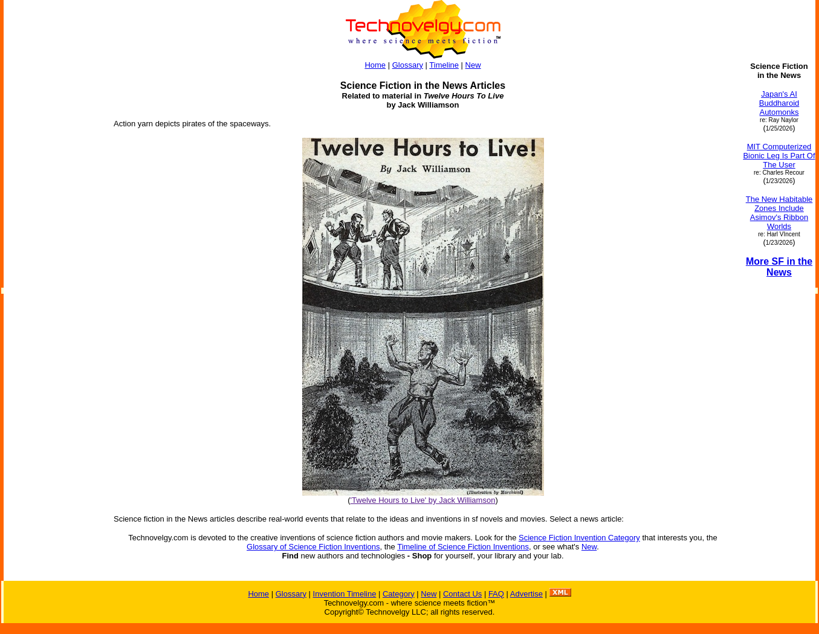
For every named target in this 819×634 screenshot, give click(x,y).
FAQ (496, 593)
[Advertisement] (53, 243)
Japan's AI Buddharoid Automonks (779, 103)
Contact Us (462, 593)
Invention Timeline (345, 593)
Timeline (444, 65)
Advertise (526, 593)
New (473, 65)
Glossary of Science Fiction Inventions (313, 546)
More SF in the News (779, 266)
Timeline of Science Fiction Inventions (463, 546)
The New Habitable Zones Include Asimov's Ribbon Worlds (779, 213)
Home (375, 65)
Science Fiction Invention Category (579, 537)
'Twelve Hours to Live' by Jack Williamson (423, 500)
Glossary (407, 65)
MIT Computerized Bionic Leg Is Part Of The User (779, 155)
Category (399, 593)
